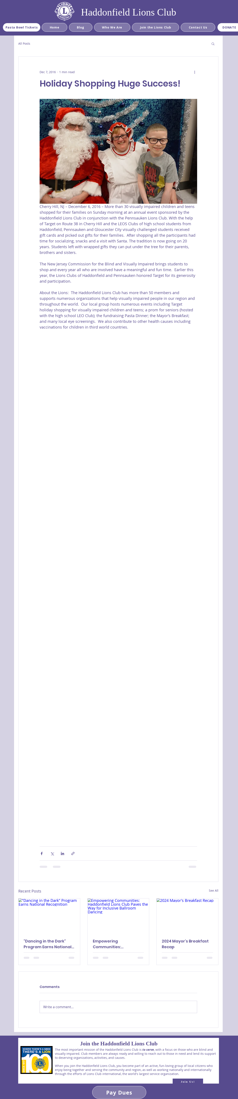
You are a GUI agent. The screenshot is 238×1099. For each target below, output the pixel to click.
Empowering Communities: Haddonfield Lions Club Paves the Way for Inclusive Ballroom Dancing (116, 944)
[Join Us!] (188, 1082)
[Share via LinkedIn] (62, 853)
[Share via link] (73, 853)
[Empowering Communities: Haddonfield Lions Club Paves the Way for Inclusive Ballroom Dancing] (118, 915)
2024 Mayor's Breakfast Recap (185, 944)
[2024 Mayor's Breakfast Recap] (187, 915)
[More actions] (194, 71)
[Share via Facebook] (42, 853)
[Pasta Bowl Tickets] (21, 27)
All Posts (24, 43)
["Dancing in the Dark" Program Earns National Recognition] (49, 915)
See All (213, 890)
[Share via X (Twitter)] (52, 853)
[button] (213, 43)
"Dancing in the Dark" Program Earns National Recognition (48, 944)
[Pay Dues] (119, 1092)
